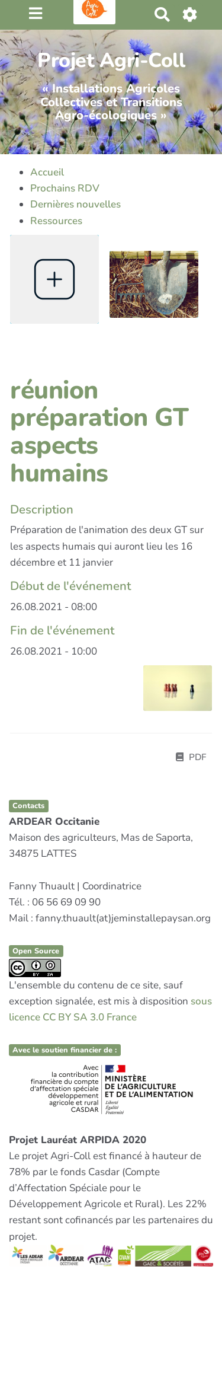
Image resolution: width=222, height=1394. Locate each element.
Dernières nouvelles (75, 204)
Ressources (56, 221)
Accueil (47, 172)
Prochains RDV (64, 188)
